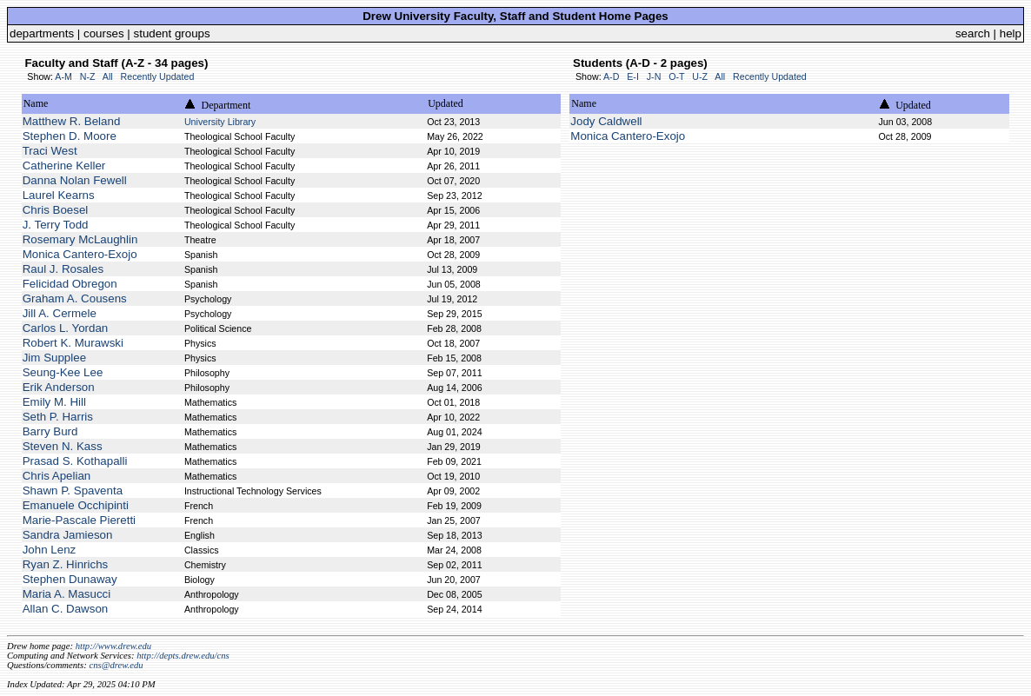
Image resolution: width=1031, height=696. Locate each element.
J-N (654, 76)
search (972, 33)
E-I (633, 76)
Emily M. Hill (54, 401)
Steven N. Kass (63, 446)
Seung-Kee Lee (63, 372)
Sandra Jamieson (68, 534)
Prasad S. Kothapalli (75, 460)
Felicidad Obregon (70, 283)
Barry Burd (50, 431)
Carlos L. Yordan (66, 328)
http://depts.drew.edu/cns (182, 655)
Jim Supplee (54, 357)
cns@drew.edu (116, 665)
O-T (676, 76)
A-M (63, 76)
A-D (611, 76)
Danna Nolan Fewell (75, 180)
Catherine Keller (64, 165)
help (1010, 33)
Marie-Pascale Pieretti (79, 520)
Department (226, 105)
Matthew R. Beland (72, 121)
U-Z (700, 76)
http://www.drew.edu (113, 646)
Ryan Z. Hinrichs (66, 564)
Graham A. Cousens (75, 298)
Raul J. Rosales (63, 268)
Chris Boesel (56, 209)
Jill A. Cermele (59, 313)
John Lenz (49, 549)
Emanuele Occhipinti (76, 505)
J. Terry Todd (56, 224)
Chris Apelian (57, 475)
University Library (220, 121)
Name (36, 103)
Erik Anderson (59, 387)
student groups (172, 33)
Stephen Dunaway (70, 579)
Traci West (50, 150)
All (108, 76)
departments (42, 33)
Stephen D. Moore (69, 136)
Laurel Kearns (59, 195)
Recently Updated (158, 76)
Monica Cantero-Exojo (80, 254)
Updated (445, 103)
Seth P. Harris (58, 416)
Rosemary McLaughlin (80, 239)
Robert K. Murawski (73, 342)
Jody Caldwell (606, 121)
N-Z (88, 76)
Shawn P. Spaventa (73, 490)
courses (103, 33)
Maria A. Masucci (66, 593)
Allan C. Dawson (66, 608)
